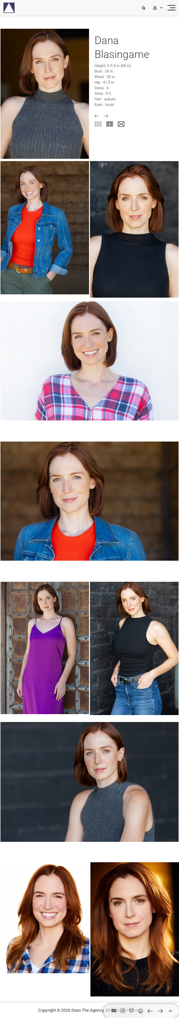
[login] (157, 8)
